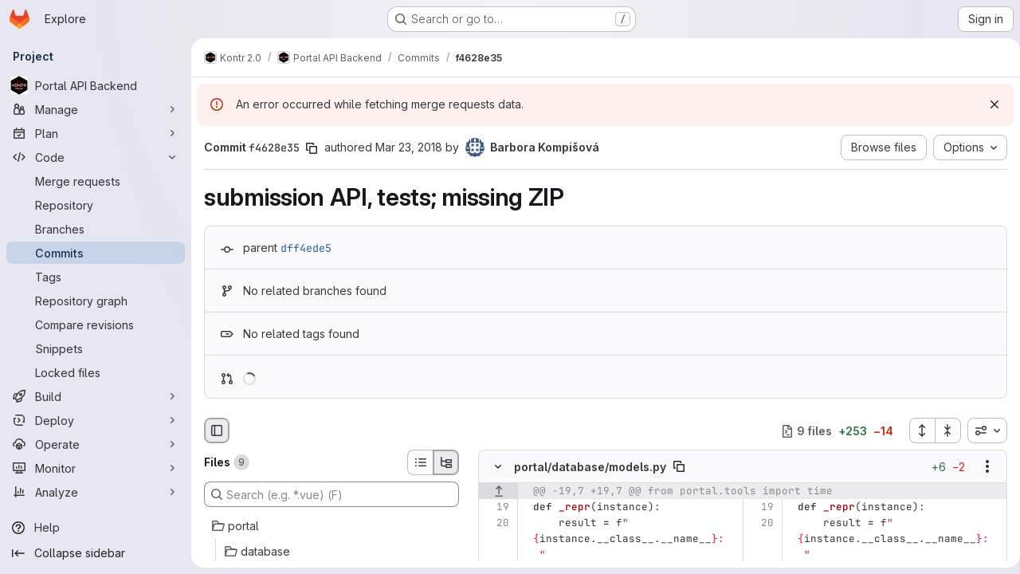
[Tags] (95, 276)
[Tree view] (446, 462)
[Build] (95, 396)
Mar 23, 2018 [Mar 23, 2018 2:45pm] (408, 147)
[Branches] (95, 229)
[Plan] (95, 133)
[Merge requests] (95, 181)
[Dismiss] (988, 104)
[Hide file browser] (217, 430)
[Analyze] (95, 492)
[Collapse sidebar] (95, 553)
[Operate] (95, 444)
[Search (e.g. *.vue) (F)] (331, 494)
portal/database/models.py (590, 467)
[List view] (420, 462)
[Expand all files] (915, 430)
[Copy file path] (678, 467)
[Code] (95, 157)
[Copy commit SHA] (311, 148)
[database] (331, 551)
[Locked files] (95, 372)
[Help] (95, 528)
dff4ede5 (306, 248)
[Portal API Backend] (95, 85)
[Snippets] (95, 348)
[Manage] (95, 109)
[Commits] (95, 253)
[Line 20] (496, 524)
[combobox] (981, 430)
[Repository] (95, 205)
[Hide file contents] (498, 467)
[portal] (331, 526)
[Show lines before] (498, 492)
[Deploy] (95, 420)
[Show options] (981, 467)
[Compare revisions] (95, 324)
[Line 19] (496, 508)
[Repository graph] (95, 300)
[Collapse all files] (942, 430)
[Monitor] (95, 468)
